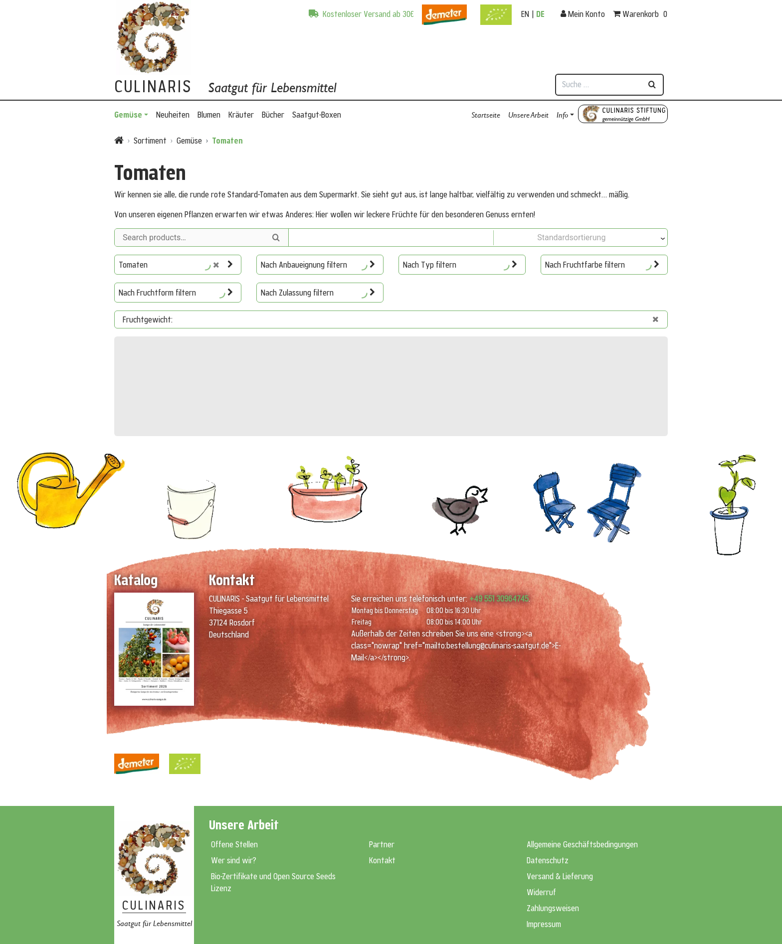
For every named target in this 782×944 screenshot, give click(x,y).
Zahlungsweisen (553, 908)
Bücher (273, 115)
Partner (381, 844)
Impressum (544, 924)
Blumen (208, 115)
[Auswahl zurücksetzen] (220, 265)
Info (562, 114)
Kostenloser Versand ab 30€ (361, 14)
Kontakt (382, 860)
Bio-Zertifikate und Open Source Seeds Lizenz (273, 882)
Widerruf (541, 892)
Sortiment (150, 141)
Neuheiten (173, 115)
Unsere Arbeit (528, 114)
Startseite (485, 114)
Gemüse (128, 115)
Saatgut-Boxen (316, 115)
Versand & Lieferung (560, 876)
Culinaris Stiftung (623, 114)
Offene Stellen (234, 844)
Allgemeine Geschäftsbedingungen (582, 844)
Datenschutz (548, 860)
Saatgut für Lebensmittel (272, 87)
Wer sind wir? (233, 860)
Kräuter (241, 115)
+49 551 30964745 (499, 599)
